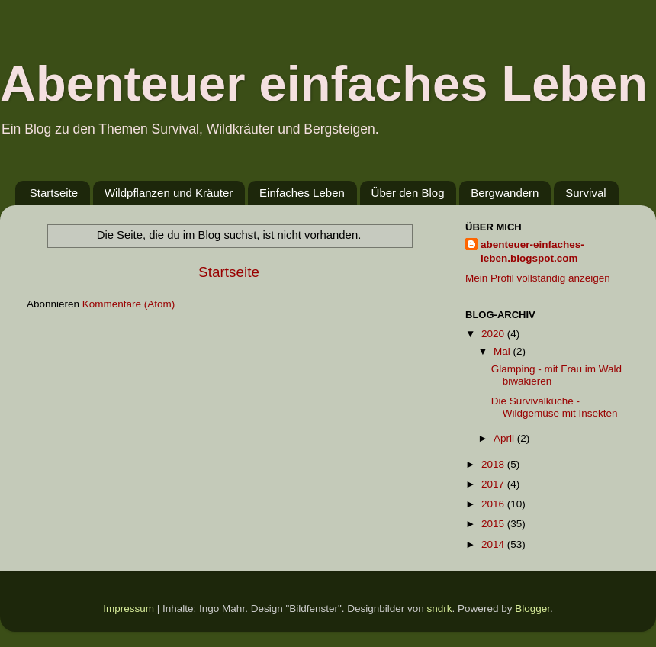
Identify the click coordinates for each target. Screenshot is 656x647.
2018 (494, 464)
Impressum (128, 608)
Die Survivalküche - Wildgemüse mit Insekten (554, 407)
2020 (494, 334)
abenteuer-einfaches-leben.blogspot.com (532, 252)
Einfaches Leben (302, 192)
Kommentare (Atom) (128, 304)
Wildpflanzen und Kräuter (169, 192)
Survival (585, 192)
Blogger (532, 608)
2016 (494, 504)
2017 (494, 484)
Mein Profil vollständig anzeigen (537, 278)
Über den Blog (408, 192)
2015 (494, 524)
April (505, 438)
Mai (503, 351)
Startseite (54, 192)
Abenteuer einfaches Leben (324, 83)
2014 (494, 544)
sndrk (439, 608)
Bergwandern (505, 192)
